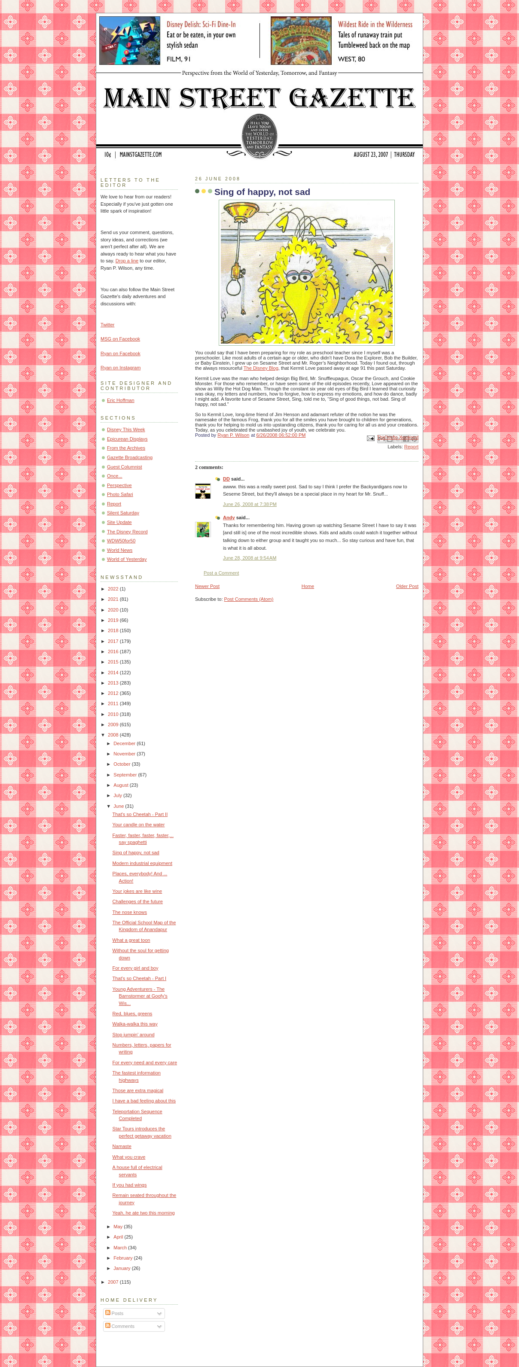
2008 (114, 734)
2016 (114, 651)
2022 (114, 588)
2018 (114, 630)
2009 (114, 724)
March (120, 1247)
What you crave (129, 1157)
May (118, 1226)
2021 (114, 599)
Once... (114, 475)
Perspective (119, 485)
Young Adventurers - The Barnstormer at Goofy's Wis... (140, 996)
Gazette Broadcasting (130, 457)
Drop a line (127, 260)
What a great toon (131, 940)
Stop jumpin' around (134, 1034)
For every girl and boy (136, 968)
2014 (114, 672)
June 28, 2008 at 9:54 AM (249, 557)
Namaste (122, 1146)
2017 (114, 641)
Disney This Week (126, 429)
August (121, 785)
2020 (114, 609)
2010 (114, 714)
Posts (114, 1313)
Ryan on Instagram (120, 367)
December (125, 743)
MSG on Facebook (120, 338)
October (122, 764)
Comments (119, 1326)
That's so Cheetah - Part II (140, 814)
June (119, 806)
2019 (114, 620)
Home (308, 586)
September (125, 774)
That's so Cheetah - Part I (140, 978)
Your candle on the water (139, 824)
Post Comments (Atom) (249, 599)
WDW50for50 (121, 540)
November (125, 753)
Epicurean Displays (127, 438)
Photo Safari (120, 494)
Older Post (407, 586)
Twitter (108, 324)
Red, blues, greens (133, 1013)
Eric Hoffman (120, 400)
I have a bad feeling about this (144, 1100)
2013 (114, 682)
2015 (114, 661)
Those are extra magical (138, 1090)
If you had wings (130, 1184)
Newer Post (207, 586)
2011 (114, 703)
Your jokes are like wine (137, 891)
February (123, 1257)
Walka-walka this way (135, 1023)
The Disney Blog (261, 368)
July (118, 795)
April (118, 1236)
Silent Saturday (123, 512)
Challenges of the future (138, 901)
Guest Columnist (124, 466)
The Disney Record (127, 531)
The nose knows (130, 912)
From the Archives (126, 448)
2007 (114, 1282)
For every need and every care (145, 1062)
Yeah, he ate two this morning (144, 1212)
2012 (114, 693)
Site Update (119, 522)
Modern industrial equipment (142, 863)
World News (119, 550)
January (122, 1268)
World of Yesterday (127, 559)
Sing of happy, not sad (136, 852)
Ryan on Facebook (120, 353)
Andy (229, 517)
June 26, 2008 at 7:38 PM (250, 504)
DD (226, 478)
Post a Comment (221, 572)
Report (411, 446)
